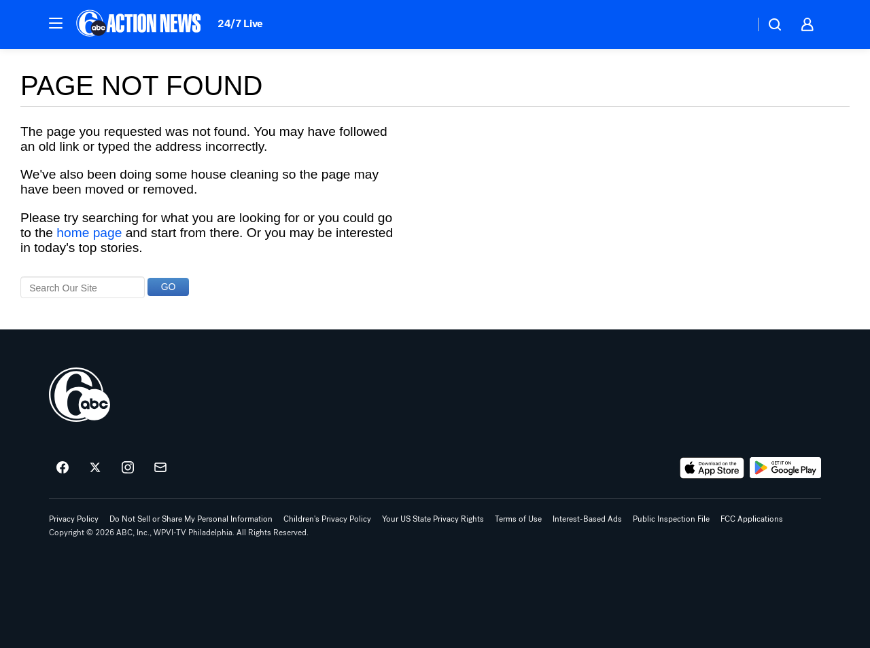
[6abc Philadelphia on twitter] (95, 468)
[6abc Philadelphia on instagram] (127, 468)
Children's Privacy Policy (327, 519)
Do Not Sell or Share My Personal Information (191, 519)
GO (168, 286)
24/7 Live (240, 23)
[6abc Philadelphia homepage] (139, 24)
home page (89, 233)
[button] (55, 23)
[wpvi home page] (79, 394)
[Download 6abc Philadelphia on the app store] (712, 468)
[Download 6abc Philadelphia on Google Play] (785, 468)
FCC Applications (751, 519)
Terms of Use (518, 519)
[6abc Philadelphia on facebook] (62, 468)
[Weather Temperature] (733, 24)
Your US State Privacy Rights (433, 519)
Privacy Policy (74, 519)
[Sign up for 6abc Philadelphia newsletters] (160, 468)
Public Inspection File (671, 519)
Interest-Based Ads (587, 519)
